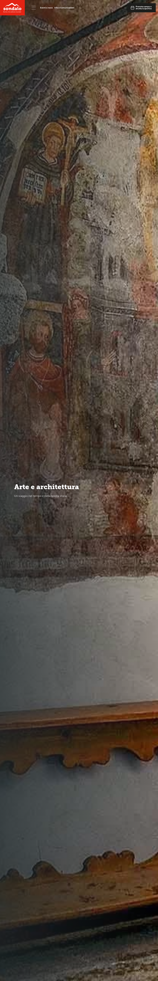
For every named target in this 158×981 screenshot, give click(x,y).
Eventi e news (46, 8)
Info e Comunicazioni (64, 8)
